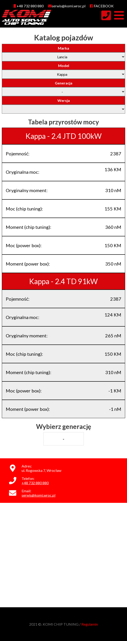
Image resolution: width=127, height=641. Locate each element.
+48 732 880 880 (29, 6)
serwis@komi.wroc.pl (38, 495)
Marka (63, 48)
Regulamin (89, 624)
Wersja (63, 100)
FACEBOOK (102, 6)
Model (63, 65)
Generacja (63, 83)
